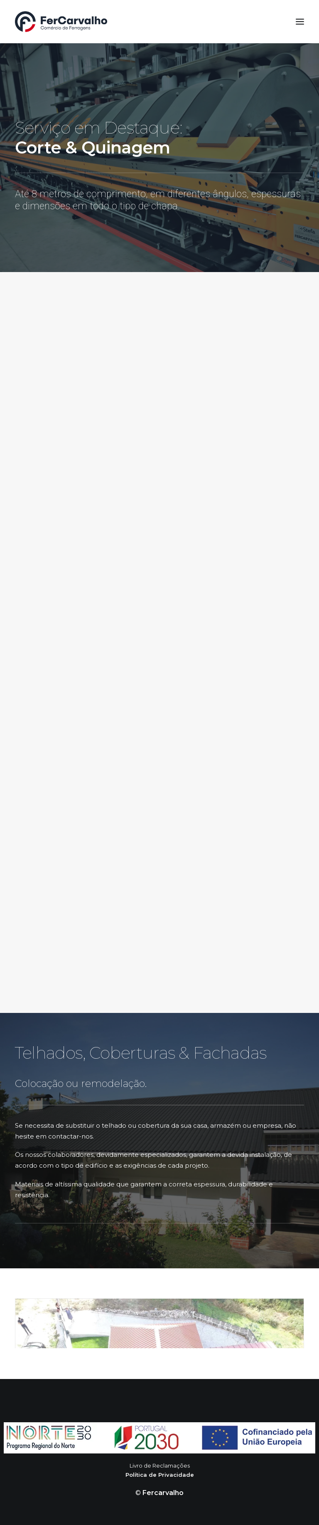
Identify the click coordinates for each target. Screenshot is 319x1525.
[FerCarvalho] (61, 21)
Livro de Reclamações (160, 1465)
